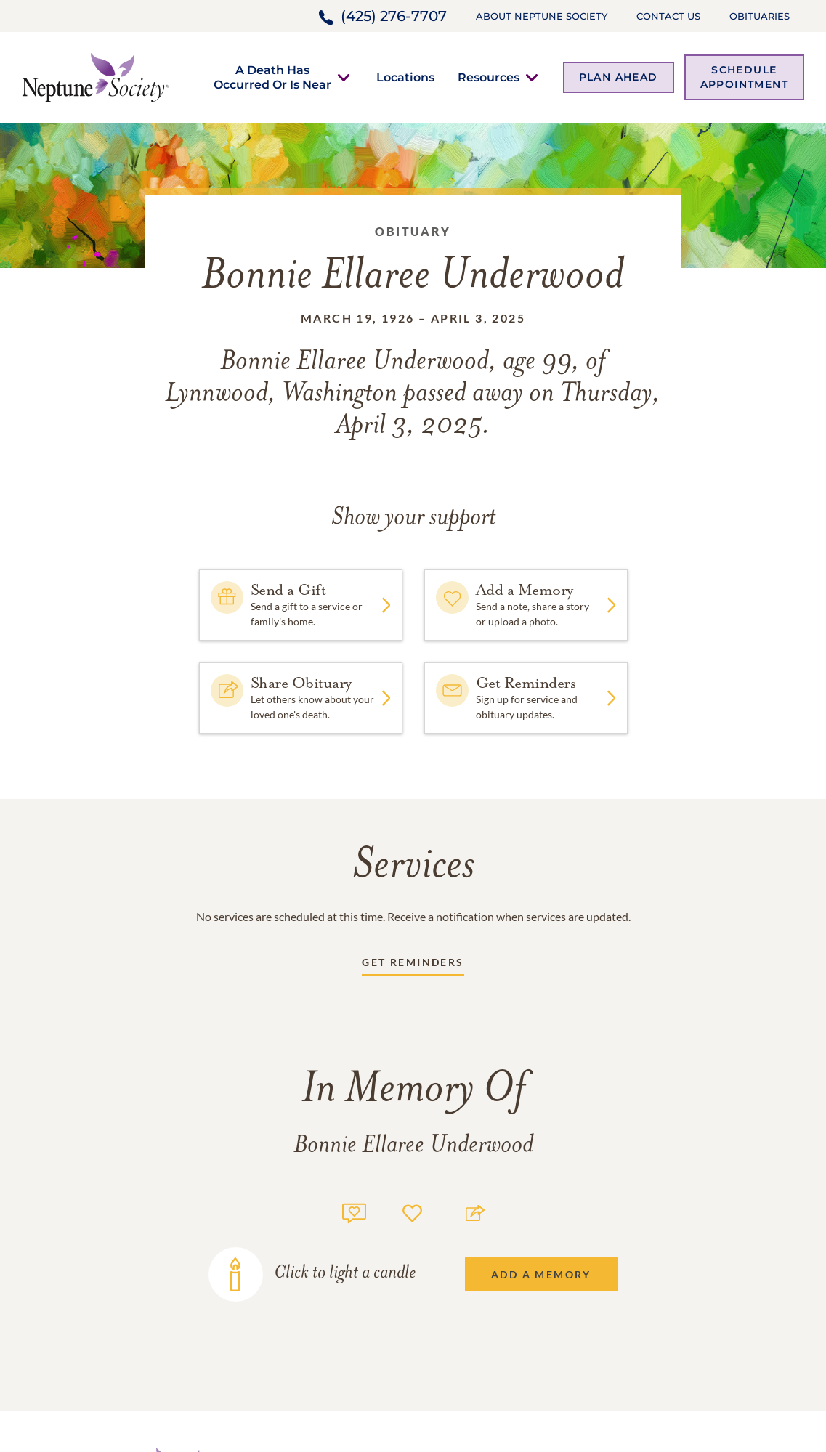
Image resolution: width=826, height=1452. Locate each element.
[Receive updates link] (412, 965)
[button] (272, 77)
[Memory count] (354, 1211)
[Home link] (95, 76)
